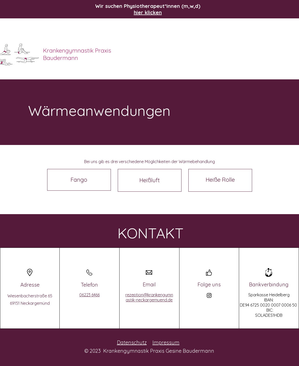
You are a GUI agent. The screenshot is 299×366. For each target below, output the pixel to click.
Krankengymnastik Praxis (78, 50)
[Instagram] (209, 295)
